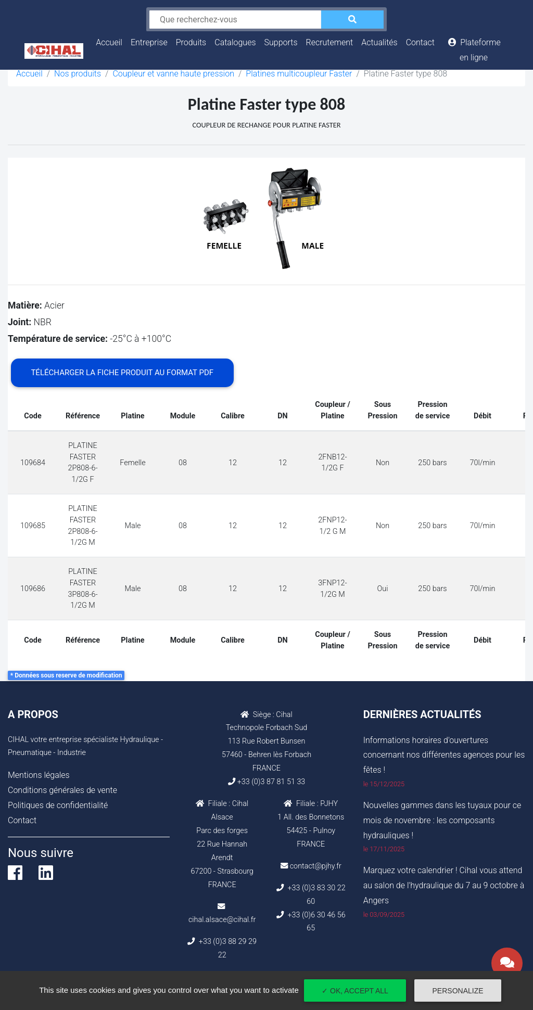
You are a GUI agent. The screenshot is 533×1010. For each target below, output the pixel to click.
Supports (281, 42)
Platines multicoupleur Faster (299, 74)
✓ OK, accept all (355, 991)
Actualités (379, 42)
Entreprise (149, 42)
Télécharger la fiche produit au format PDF (122, 372)
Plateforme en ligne (473, 49)
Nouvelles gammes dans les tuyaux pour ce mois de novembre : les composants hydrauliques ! (442, 820)
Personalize (458, 991)
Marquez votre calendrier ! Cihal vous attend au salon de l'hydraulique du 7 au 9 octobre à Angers (444, 885)
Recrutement (329, 42)
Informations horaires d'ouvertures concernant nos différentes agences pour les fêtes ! (444, 755)
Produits (191, 42)
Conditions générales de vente (62, 790)
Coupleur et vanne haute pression (173, 74)
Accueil (111, 41)
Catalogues (235, 42)
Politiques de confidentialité (58, 805)
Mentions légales (39, 775)
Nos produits (77, 74)
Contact (420, 42)
